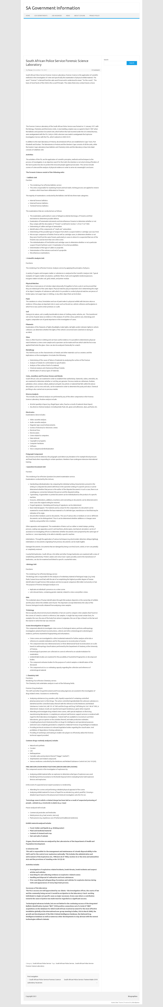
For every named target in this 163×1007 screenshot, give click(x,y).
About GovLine (79, 15)
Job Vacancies (57, 15)
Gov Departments (40, 15)
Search (106, 59)
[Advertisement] (82, 38)
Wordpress (135, 1002)
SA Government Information (53, 8)
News (68, 15)
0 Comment (96, 70)
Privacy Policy (94, 15)
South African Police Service (42, 963)
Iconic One (114, 1002)
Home (28, 15)
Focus (30, 70)
